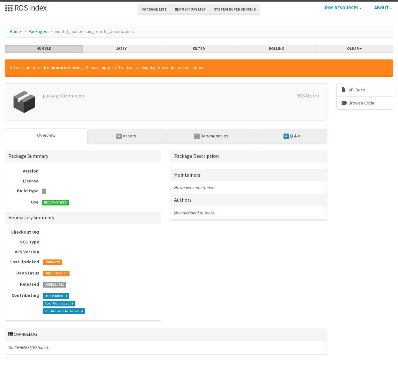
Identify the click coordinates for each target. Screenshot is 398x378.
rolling (276, 48)
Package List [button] (154, 9)
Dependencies (211, 136)
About (383, 8)
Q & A (292, 136)
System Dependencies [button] (235, 9)
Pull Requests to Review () (64, 311)
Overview (46, 135)
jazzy (121, 48)
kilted (199, 48)
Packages (38, 31)
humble (43, 48)
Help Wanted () (56, 296)
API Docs (353, 90)
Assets (126, 136)
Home (15, 31)
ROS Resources (343, 8)
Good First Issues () (59, 303)
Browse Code (358, 103)
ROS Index (26, 7)
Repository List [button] (190, 9)
